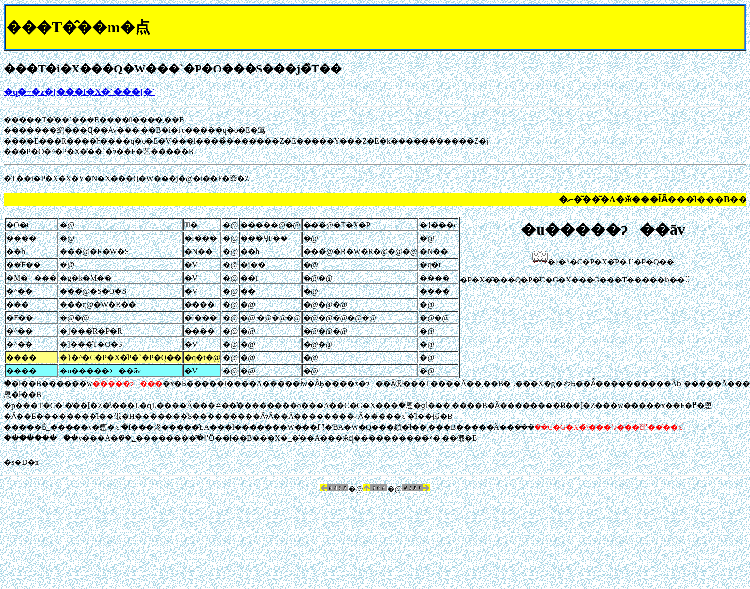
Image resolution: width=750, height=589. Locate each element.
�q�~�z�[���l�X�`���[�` (79, 92)
